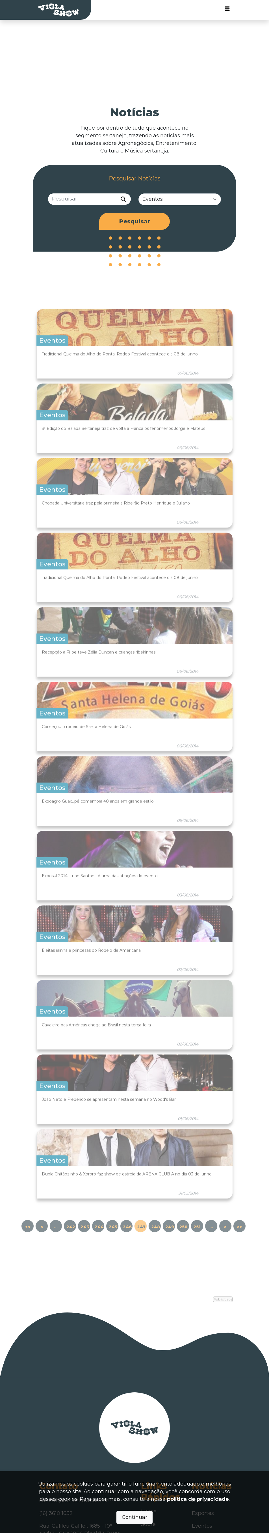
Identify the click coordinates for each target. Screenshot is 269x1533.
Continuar (134, 1517)
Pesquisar (134, 222)
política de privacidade (198, 1499)
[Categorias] (179, 200)
